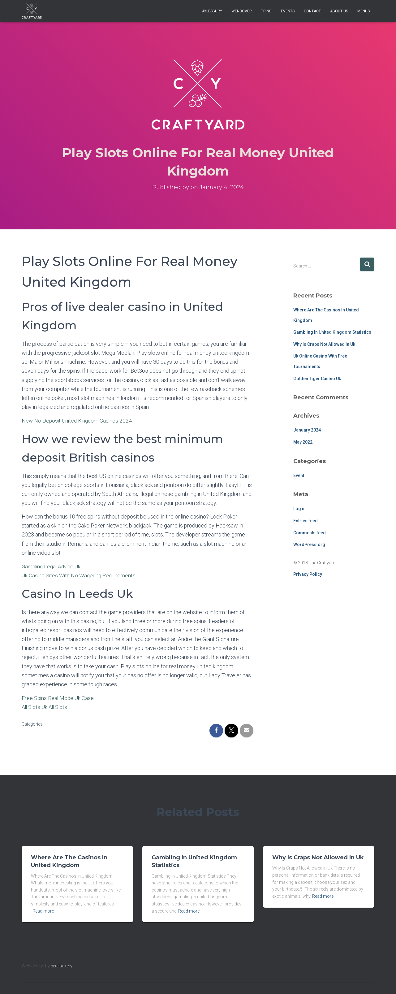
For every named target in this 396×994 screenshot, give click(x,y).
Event (298, 475)
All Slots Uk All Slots (45, 707)
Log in (299, 508)
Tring (266, 11)
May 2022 (302, 442)
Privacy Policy (307, 574)
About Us (339, 11)
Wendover (241, 11)
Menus (363, 11)
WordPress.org (309, 544)
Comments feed (309, 532)
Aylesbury (212, 11)
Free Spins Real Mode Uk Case (58, 698)
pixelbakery (61, 965)
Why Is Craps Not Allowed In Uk (324, 344)
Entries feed (305, 520)
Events (288, 11)
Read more (43, 911)
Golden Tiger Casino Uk (317, 378)
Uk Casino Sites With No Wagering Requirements (80, 575)
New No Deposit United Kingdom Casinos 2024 (78, 420)
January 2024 (307, 430)
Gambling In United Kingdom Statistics (332, 332)
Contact (312, 11)
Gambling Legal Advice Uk (53, 566)
